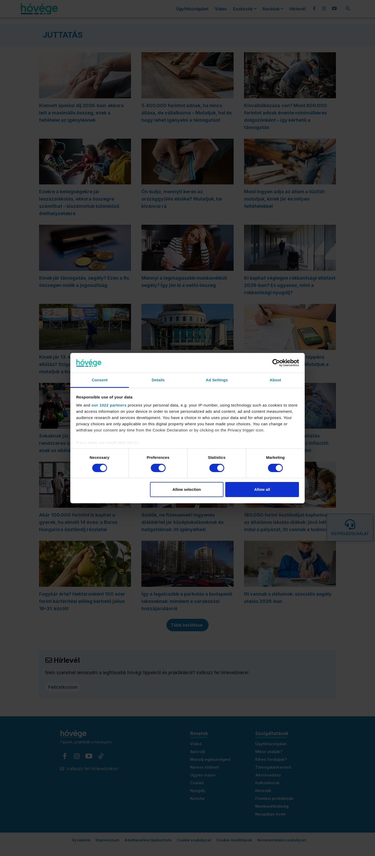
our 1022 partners (109, 405)
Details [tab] (158, 380)
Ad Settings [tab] (217, 380)
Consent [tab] (100, 380)
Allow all (262, 489)
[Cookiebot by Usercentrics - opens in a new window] (276, 363)
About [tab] (275, 380)
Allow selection (186, 489)
